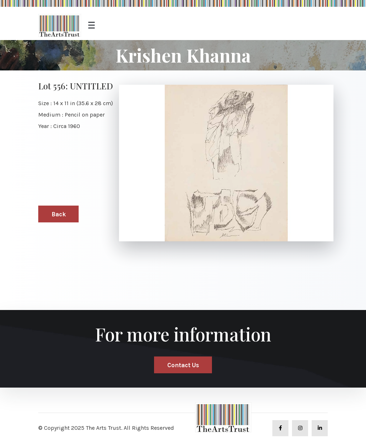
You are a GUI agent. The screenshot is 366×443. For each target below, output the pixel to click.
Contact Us (183, 365)
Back (58, 214)
